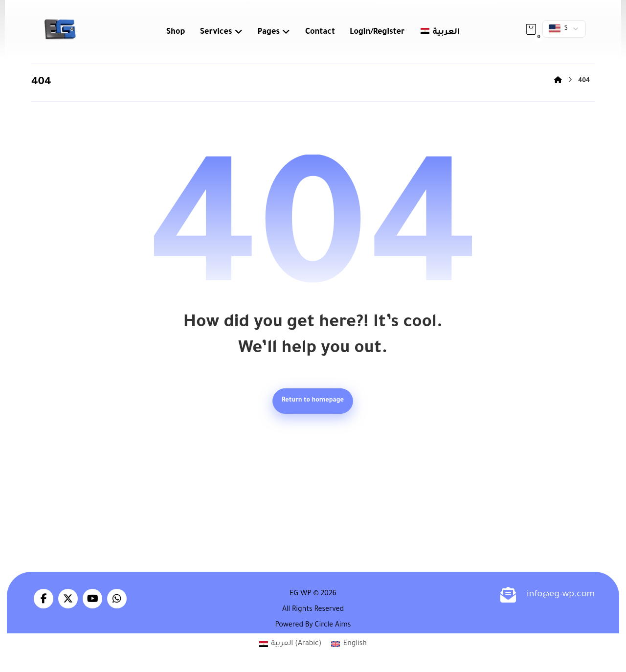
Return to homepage (313, 401)
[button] (531, 29)
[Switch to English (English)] (348, 646)
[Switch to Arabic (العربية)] (290, 646)
